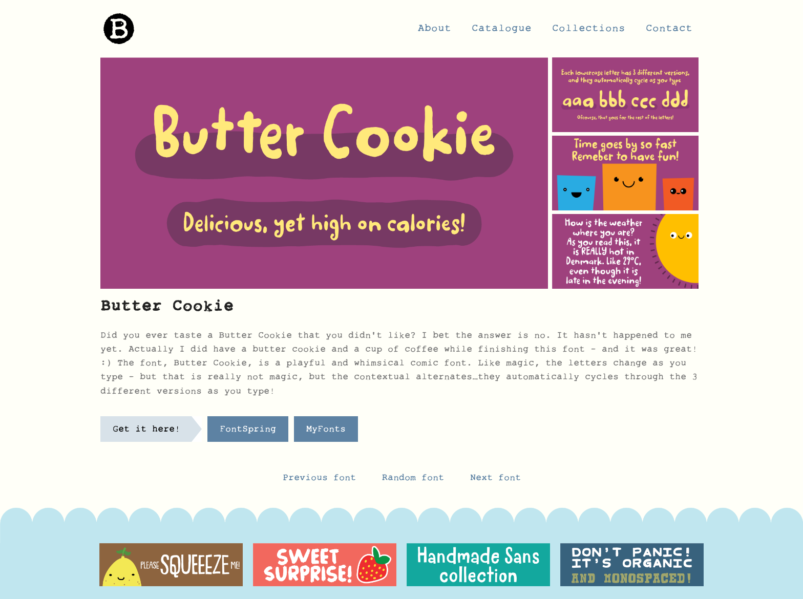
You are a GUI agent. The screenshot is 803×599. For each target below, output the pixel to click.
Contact (669, 31)
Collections (588, 31)
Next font (495, 480)
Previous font (319, 480)
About (434, 31)
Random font (416, 480)
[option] (171, 564)
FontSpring (248, 431)
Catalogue (502, 31)
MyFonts (326, 431)
